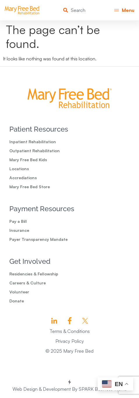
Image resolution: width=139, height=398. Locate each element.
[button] (124, 10)
